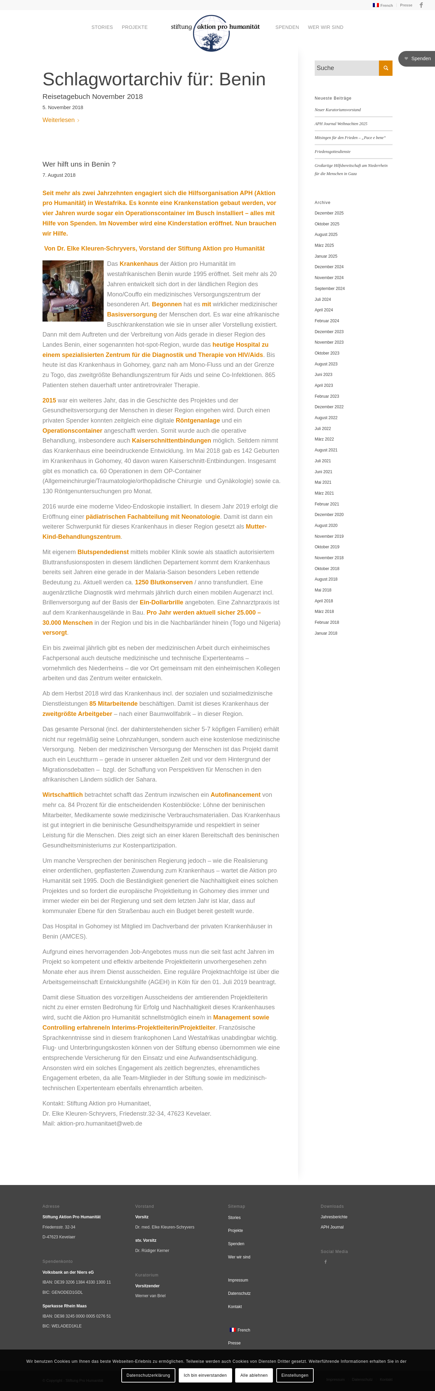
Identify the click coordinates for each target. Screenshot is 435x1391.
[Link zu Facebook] (421, 5)
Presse (406, 5)
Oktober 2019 (327, 547)
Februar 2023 (327, 396)
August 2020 (326, 525)
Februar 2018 (327, 622)
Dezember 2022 (329, 407)
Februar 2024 (327, 321)
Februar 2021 (327, 504)
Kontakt (235, 1306)
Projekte (235, 1230)
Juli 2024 (323, 299)
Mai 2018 (323, 590)
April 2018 (324, 601)
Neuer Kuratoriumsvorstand (338, 109)
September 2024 (330, 288)
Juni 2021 (323, 471)
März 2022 (324, 439)
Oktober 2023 (327, 353)
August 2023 (326, 364)
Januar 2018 (326, 633)
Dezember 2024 (329, 266)
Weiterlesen (62, 120)
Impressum (238, 1280)
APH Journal (332, 1227)
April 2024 (324, 310)
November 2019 (329, 536)
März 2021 (324, 493)
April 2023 (324, 385)
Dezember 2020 (329, 514)
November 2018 (329, 557)
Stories (234, 1217)
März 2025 (324, 245)
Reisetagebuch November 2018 (92, 96)
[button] (416, 59)
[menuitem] (382, 5)
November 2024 (329, 277)
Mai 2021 (323, 482)
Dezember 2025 (329, 213)
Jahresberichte (334, 1217)
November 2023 (329, 342)
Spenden (236, 1243)
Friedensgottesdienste (332, 151)
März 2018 (324, 611)
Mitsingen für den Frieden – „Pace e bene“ (350, 137)
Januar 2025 (326, 256)
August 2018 (326, 579)
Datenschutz (239, 1293)
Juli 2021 (323, 461)
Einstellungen (295, 1375)
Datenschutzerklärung (148, 1375)
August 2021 (326, 450)
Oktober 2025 (327, 224)
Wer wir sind (239, 1257)
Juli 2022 (323, 428)
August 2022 (326, 417)
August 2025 (326, 234)
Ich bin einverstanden (205, 1375)
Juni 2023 (323, 374)
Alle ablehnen (254, 1375)
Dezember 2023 (329, 331)
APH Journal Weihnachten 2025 (341, 123)
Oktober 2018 (327, 568)
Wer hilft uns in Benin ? (79, 164)
